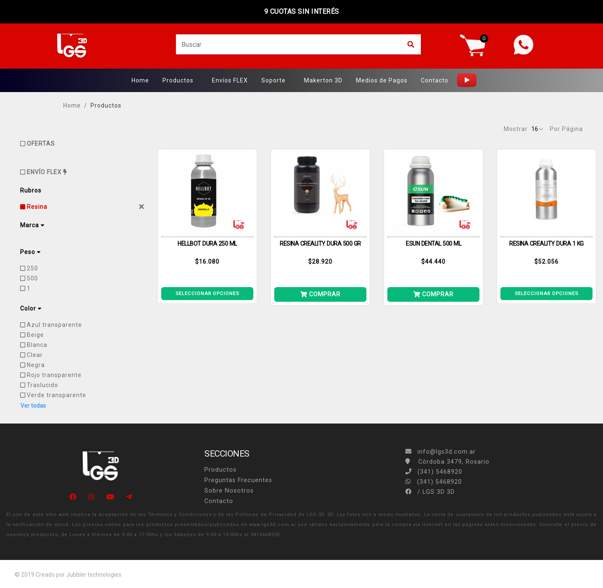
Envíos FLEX (230, 80)
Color (30, 308)
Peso (30, 252)
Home (140, 80)
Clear (31, 355)
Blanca (33, 345)
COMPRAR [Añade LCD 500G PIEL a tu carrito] (320, 294)
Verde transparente (53, 395)
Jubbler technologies (93, 574)
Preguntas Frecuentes (238, 480)
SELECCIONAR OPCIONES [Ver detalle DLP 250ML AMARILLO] (207, 293)
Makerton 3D (323, 80)
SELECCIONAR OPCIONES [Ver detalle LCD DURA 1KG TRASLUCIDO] (546, 293)
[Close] (141, 207)
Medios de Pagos (381, 80)
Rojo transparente (51, 375)
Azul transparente (51, 324)
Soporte (273, 80)
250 (29, 268)
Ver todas (33, 405)
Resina (33, 206)
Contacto (434, 80)
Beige (32, 334)
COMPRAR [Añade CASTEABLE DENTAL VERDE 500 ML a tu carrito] (433, 294)
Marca (32, 225)
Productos (177, 80)
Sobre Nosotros (229, 490)
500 (29, 278)
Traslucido (39, 385)
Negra (32, 365)
